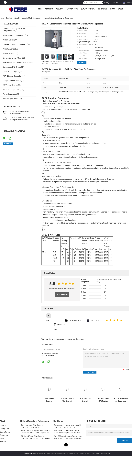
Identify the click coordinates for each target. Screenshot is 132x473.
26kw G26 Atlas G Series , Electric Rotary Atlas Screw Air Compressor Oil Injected (68, 437)
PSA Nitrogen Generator (12, 76)
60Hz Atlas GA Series (64, 339)
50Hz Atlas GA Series (51, 339)
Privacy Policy (28, 453)
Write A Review (62, 294)
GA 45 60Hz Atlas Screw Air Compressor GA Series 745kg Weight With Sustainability (85, 400)
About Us (59, 9)
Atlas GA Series (19, 18)
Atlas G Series (8, 40)
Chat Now (115, 2)
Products (49, 9)
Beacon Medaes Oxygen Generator (16, 62)
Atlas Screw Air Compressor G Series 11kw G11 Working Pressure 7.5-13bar (67, 432)
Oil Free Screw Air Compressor (15, 44)
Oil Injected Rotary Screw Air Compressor (34, 421)
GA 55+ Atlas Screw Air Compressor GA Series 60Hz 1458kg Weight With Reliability (49, 400)
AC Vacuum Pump (10, 85)
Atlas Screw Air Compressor (14, 35)
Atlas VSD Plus (8, 53)
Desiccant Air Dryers (11, 71)
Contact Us (102, 9)
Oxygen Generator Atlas (12, 58)
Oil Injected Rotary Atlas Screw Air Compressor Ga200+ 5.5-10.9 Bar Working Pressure (35, 437)
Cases (120, 9)
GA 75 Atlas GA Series (77, 339)
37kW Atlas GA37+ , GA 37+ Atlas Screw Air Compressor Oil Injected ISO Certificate (103, 400)
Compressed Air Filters (12, 81)
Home (39, 9)
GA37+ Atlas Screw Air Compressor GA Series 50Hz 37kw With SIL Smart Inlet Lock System (121, 400)
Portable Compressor (11, 90)
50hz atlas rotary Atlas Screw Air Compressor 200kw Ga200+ (32, 426)
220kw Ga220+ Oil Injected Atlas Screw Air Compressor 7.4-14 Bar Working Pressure (35, 432)
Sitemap (3, 441)
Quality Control (87, 9)
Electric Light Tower (10, 99)
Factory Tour (72, 9)
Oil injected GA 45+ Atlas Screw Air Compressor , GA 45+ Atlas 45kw (67, 400)
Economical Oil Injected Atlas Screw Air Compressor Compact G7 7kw (67, 426)
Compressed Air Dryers (12, 67)
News (112, 9)
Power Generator (9, 94)
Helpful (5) (61, 324)
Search (106, 2)
